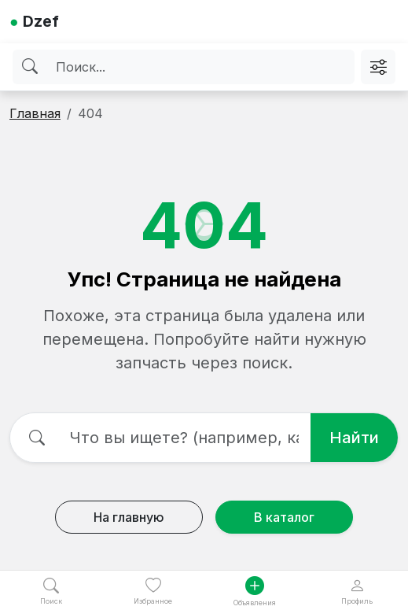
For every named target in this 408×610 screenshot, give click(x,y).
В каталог (284, 517)
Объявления (254, 591)
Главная (35, 113)
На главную (129, 517)
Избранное (153, 591)
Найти (354, 437)
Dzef (34, 21)
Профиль (357, 591)
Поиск (51, 591)
